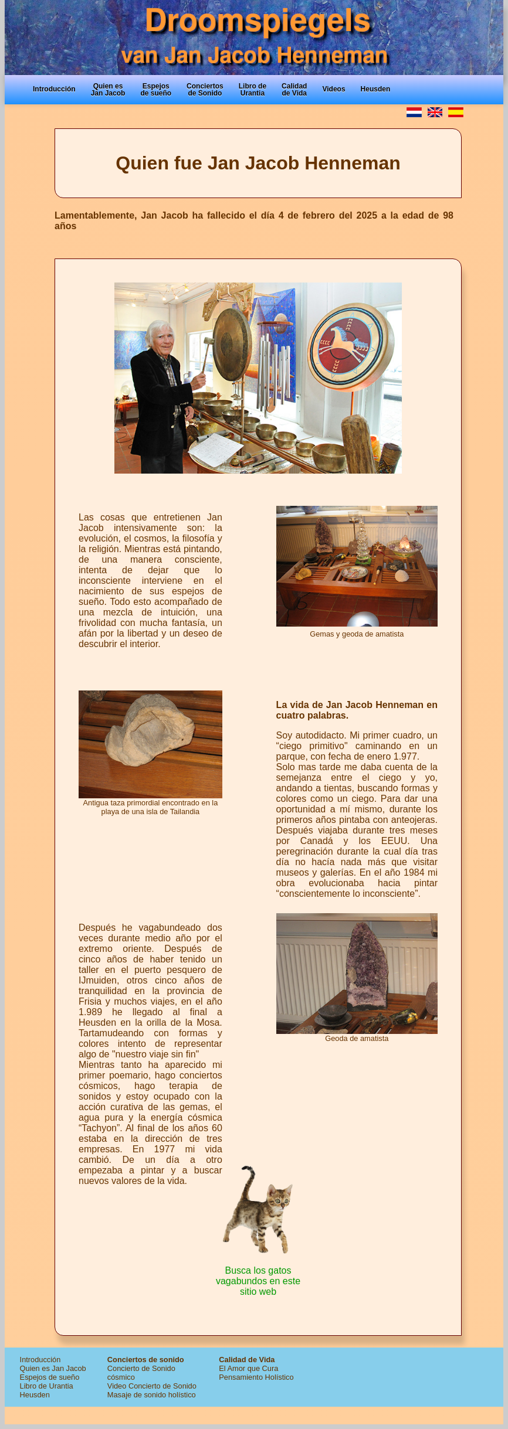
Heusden (35, 1394)
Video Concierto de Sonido (152, 1386)
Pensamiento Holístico (256, 1377)
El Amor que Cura (248, 1368)
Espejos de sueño (50, 1377)
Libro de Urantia (46, 1386)
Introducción (40, 1359)
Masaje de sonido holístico (151, 1394)
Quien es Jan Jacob (53, 1368)
